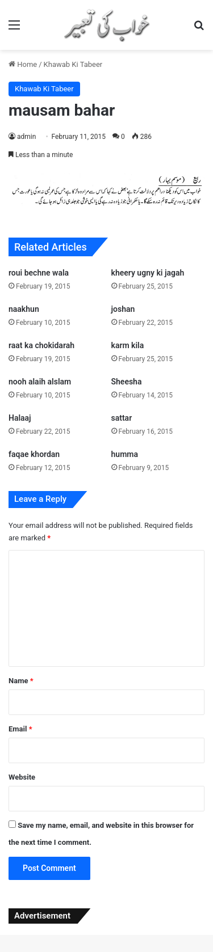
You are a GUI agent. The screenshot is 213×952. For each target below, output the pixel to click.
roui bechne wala (39, 272)
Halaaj (20, 417)
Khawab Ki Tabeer (73, 64)
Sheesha (126, 381)
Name (21, 680)
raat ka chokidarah (41, 345)
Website (22, 777)
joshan (123, 309)
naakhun (24, 309)
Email (20, 729)
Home (23, 64)
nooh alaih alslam (40, 381)
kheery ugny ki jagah (148, 272)
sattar (121, 417)
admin (26, 137)
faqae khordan (34, 454)
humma (124, 454)
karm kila (127, 345)
